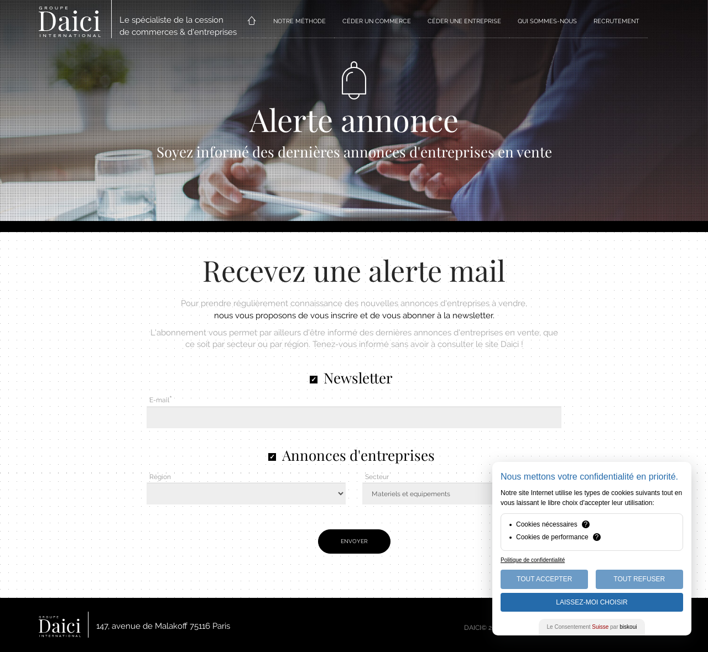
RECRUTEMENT (616, 21)
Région (160, 477)
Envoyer (354, 541)
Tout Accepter (544, 579)
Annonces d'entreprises (358, 455)
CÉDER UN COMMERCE (376, 21)
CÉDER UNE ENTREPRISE (464, 21)
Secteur (377, 477)
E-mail (159, 400)
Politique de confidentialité (533, 560)
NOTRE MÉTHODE (299, 21)
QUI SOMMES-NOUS (547, 21)
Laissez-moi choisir (591, 602)
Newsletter (358, 377)
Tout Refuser (639, 579)
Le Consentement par (592, 627)
